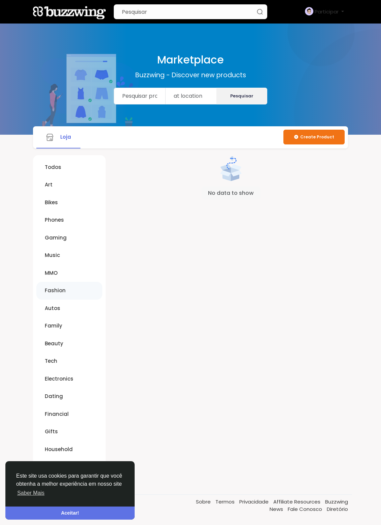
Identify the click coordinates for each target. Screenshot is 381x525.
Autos (52, 308)
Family (53, 325)
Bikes (51, 202)
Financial (57, 414)
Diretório (337, 509)
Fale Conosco (305, 509)
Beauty (54, 343)
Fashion (55, 290)
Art (49, 184)
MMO (51, 272)
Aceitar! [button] (70, 513)
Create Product (313, 137)
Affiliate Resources (297, 501)
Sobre (204, 501)
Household (59, 449)
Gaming (56, 237)
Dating (54, 396)
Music (52, 255)
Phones (54, 219)
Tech (51, 360)
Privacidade (254, 501)
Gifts (51, 431)
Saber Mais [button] (30, 493)
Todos (53, 167)
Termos (225, 501)
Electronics (59, 378)
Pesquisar (241, 96)
